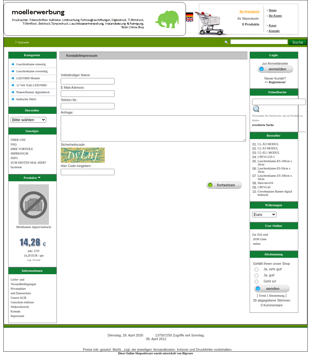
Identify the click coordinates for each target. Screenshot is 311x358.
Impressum (17, 316)
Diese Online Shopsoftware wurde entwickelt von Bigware (155, 353)
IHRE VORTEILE (22, 149)
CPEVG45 (264, 187)
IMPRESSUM (19, 153)
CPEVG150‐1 (266, 157)
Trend (262, 295)
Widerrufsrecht (20, 307)
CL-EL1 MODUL (269, 152)
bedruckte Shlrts (26, 99)
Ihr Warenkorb (249, 11)
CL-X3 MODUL (268, 148)
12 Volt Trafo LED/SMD (31, 85)
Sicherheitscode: (73, 144)
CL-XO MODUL (268, 144)
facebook (16, 167)
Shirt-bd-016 (265, 183)
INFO (14, 158)
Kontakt (274, 30)
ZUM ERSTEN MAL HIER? (28, 162)
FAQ (13, 144)
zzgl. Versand (33, 260)
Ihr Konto (275, 15)
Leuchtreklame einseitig (31, 64)
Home (273, 10)
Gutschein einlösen (22, 302)
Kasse (272, 25)
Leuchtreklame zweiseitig (32, 71)
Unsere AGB (18, 297)
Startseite (22, 42)
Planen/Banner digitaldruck (33, 92)
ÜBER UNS (18, 139)
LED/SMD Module (28, 78)
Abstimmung (277, 295)
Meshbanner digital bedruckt (33, 227)
